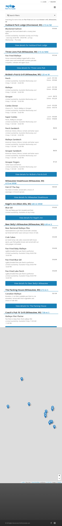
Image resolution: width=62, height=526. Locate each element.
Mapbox (59, 482)
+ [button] (59, 475)
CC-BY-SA (49, 482)
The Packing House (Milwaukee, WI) (22, 290)
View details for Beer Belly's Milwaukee (31, 283)
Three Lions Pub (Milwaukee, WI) (21, 51)
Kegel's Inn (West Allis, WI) (18, 203)
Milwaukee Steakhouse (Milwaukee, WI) (24, 180)
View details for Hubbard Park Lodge (31, 45)
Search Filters (13, 15)
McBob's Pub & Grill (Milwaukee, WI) (23, 74)
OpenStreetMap (36, 482)
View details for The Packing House (31, 306)
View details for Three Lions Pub (31, 68)
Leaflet (23, 482)
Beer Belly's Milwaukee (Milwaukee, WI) (24, 224)
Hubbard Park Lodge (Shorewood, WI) (23, 25)
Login (43, 2)
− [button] (59, 478)
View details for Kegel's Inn (31, 218)
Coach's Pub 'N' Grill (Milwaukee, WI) (23, 312)
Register (52, 2)
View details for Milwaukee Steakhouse (31, 197)
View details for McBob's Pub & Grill (31, 174)
